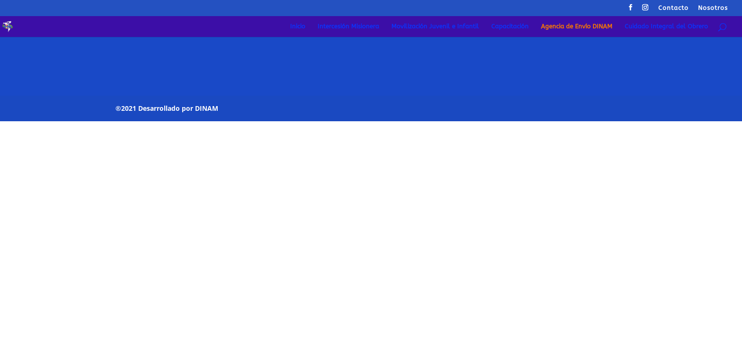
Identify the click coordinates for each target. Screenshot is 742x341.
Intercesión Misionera (348, 26)
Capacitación (510, 26)
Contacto (673, 8)
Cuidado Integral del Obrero (666, 26)
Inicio (297, 26)
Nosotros (713, 8)
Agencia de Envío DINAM (576, 26)
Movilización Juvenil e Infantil (435, 26)
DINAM (206, 108)
